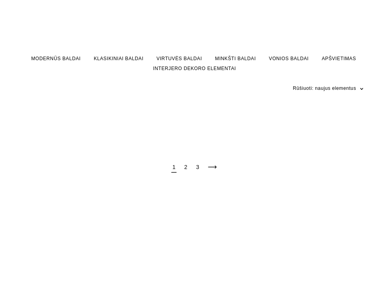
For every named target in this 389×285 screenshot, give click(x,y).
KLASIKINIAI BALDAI (119, 58)
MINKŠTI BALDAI (235, 58)
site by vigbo (40, 257)
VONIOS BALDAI (289, 58)
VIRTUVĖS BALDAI (179, 58)
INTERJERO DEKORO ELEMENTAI (194, 68)
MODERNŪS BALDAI (56, 58)
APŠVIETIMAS (339, 58)
